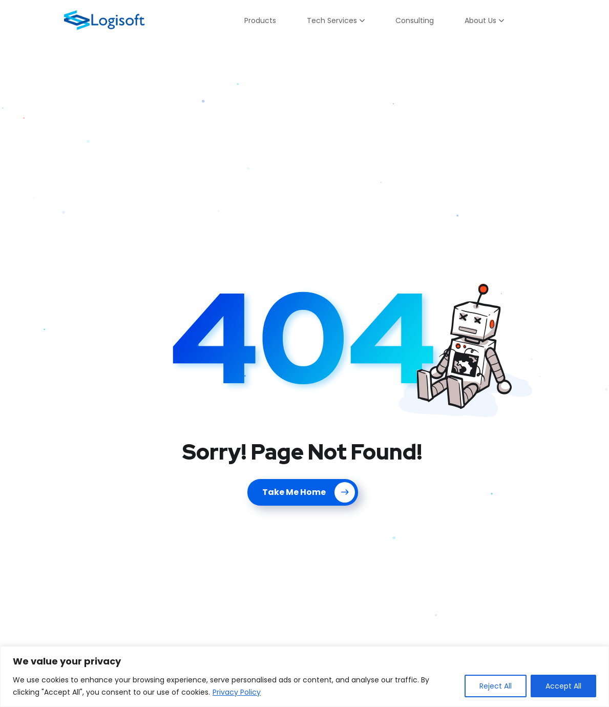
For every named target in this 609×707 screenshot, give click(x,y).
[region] (304, 676)
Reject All (495, 686)
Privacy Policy (237, 692)
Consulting (414, 20)
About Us (480, 20)
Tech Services (332, 20)
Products (260, 20)
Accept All (563, 686)
